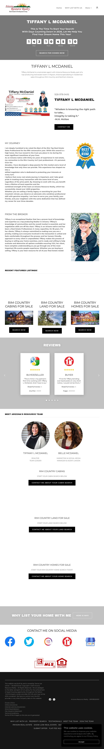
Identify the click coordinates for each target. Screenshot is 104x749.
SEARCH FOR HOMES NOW (52, 53)
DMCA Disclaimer (11, 705)
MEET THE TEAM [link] (70, 721)
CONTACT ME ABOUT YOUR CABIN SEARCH (52, 483)
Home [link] (59, 8)
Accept (81, 742)
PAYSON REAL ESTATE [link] (22, 725)
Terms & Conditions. (12, 713)
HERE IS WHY (82, 616)
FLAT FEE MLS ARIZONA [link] (59, 728)
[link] (18, 7)
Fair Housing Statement (13, 711)
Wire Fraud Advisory (12, 709)
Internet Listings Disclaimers (15, 707)
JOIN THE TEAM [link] (87, 721)
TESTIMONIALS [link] (55, 721)
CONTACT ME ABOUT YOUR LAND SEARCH (52, 529)
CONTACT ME (64, 127)
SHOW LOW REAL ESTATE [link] (45, 725)
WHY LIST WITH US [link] (73, 8)
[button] (88, 8)
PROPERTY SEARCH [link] (38, 721)
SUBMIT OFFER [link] (40, 728)
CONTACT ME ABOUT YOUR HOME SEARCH (52, 576)
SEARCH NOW (19, 330)
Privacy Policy (10, 702)
